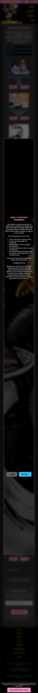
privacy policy (25, 684)
